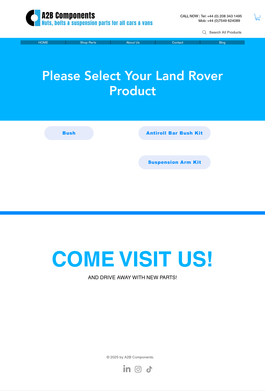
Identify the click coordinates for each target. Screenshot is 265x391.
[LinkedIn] (126, 369)
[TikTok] (149, 369)
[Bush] (69, 133)
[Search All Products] (221, 32)
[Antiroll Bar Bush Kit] (174, 133)
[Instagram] (138, 369)
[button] (258, 17)
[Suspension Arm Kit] (174, 162)
